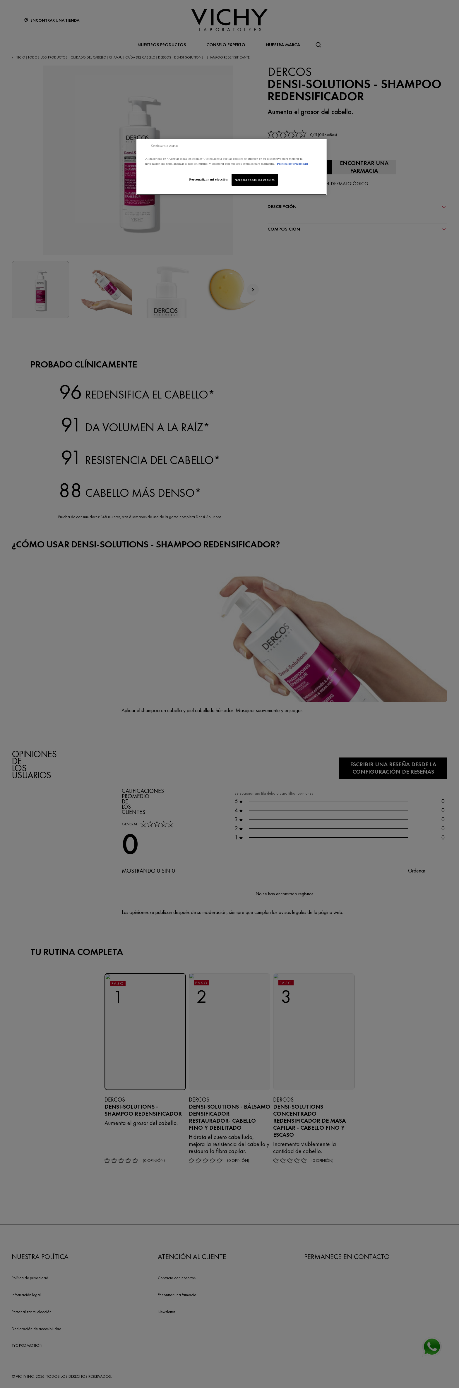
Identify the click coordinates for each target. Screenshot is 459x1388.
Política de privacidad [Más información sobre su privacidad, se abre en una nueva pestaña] (292, 163)
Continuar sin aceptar (164, 145)
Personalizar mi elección (208, 179)
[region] (231, 167)
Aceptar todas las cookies (255, 179)
